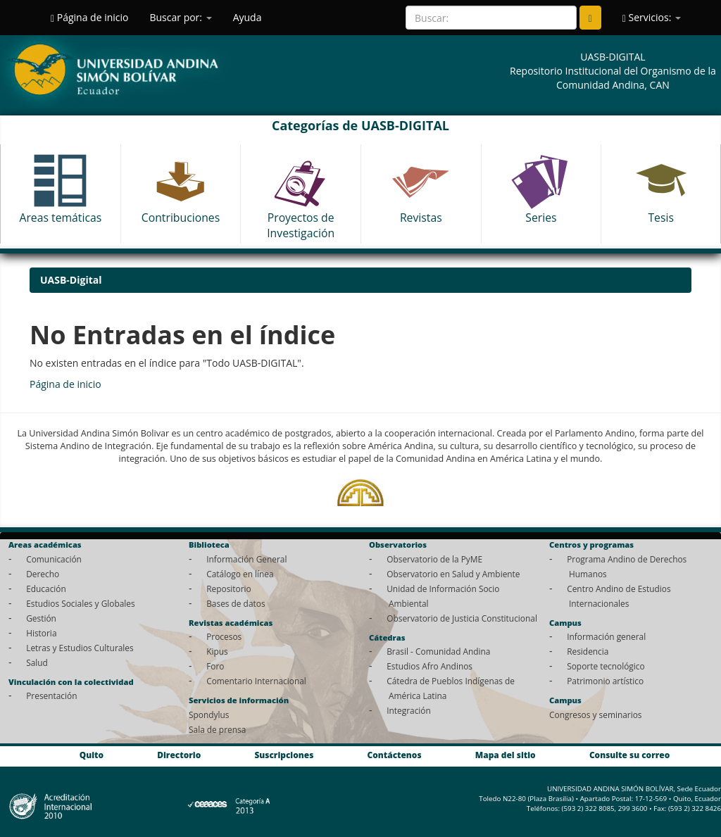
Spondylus (209, 714)
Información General (246, 559)
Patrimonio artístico (605, 680)
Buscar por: (180, 17)
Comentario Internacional (256, 680)
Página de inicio (89, 17)
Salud (37, 662)
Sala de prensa (217, 729)
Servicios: (651, 17)
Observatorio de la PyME (434, 559)
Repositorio (228, 588)
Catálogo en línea (239, 573)
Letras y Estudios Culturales (80, 647)
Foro (215, 666)
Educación (46, 588)
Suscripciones (283, 754)
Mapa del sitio (505, 754)
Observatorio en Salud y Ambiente (453, 573)
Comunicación (54, 559)
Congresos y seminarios (595, 714)
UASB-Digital (71, 280)
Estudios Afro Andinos (429, 666)
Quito (92, 754)
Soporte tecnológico (605, 666)
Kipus (217, 651)
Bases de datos (235, 603)
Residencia (587, 651)
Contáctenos (395, 754)
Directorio (179, 754)
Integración (409, 710)
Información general (606, 636)
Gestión (41, 618)
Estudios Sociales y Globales (80, 603)
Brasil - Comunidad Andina (438, 651)
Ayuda (247, 17)
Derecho (42, 573)
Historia (41, 632)
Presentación (51, 695)
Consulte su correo (629, 754)
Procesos (224, 636)
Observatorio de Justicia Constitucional (462, 618)
